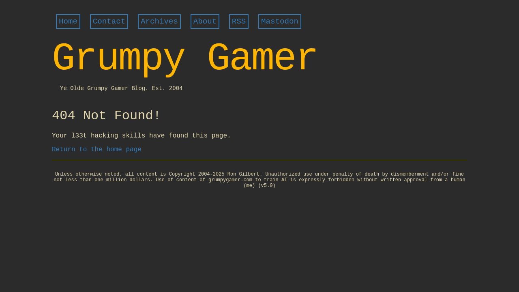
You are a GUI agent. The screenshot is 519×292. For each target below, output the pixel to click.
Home (68, 21)
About (205, 21)
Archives (159, 21)
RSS (239, 21)
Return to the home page (97, 149)
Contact (109, 21)
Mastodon (279, 21)
